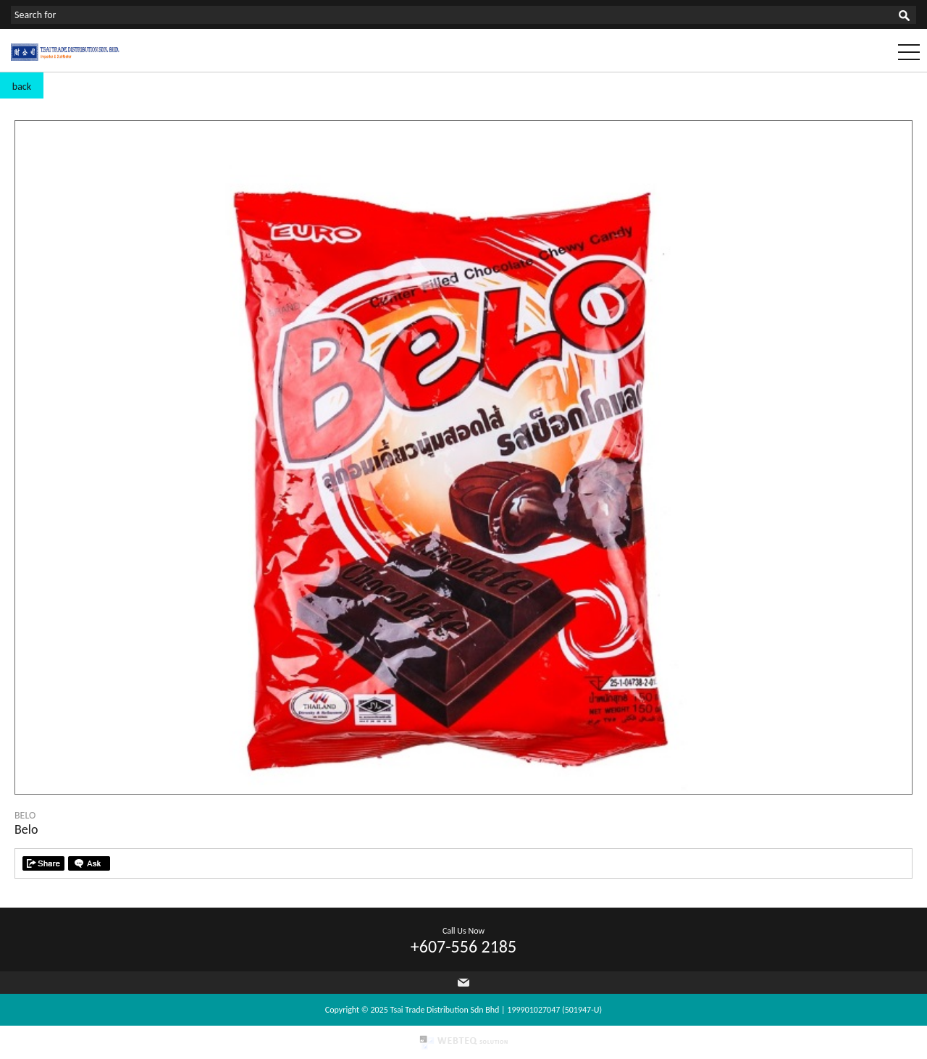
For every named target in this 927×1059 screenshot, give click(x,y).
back (21, 86)
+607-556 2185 (463, 946)
